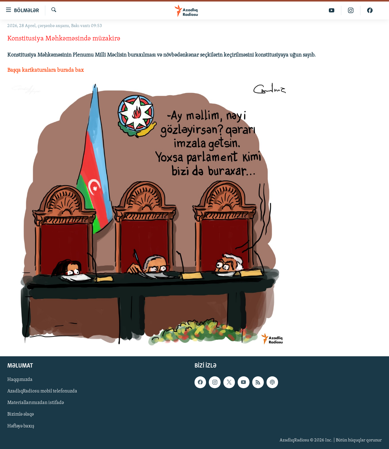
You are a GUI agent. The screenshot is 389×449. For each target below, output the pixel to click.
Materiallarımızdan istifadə (35, 402)
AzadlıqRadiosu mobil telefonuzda (42, 391)
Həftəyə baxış (20, 426)
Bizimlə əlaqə (20, 414)
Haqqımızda (20, 379)
